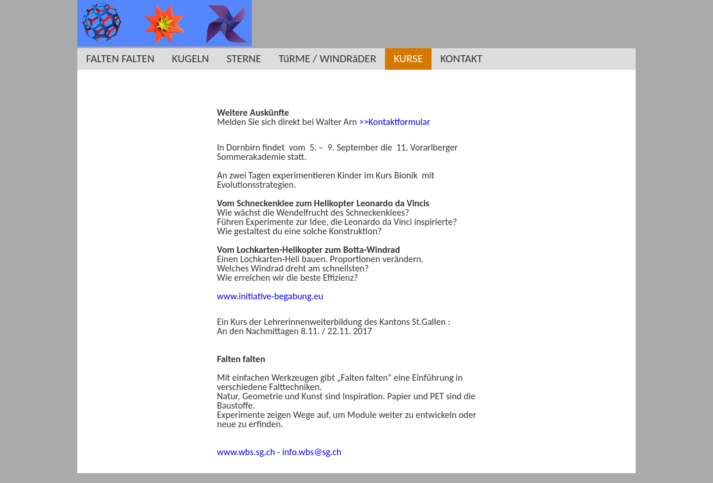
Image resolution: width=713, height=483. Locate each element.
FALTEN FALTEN (120, 58)
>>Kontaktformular (394, 121)
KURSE (408, 58)
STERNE (244, 58)
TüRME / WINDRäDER (327, 58)
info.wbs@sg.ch (311, 451)
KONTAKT (461, 58)
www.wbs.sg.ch (246, 451)
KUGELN (190, 58)
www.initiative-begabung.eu (270, 296)
